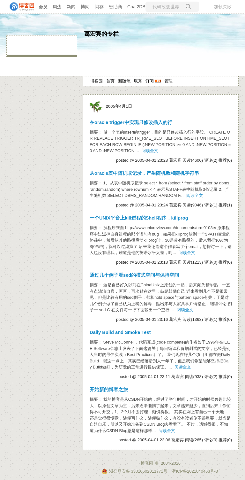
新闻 (71, 6)
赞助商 (115, 6)
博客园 (96, 81)
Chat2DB (136, 6)
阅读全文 (150, 150)
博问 (85, 6)
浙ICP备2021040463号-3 (195, 471)
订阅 (149, 81)
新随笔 (124, 81)
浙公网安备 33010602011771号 (134, 471)
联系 (138, 81)
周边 (57, 6)
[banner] (19, 6)
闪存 (99, 6)
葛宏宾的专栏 (101, 34)
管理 (168, 81)
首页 (110, 81)
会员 (43, 6)
